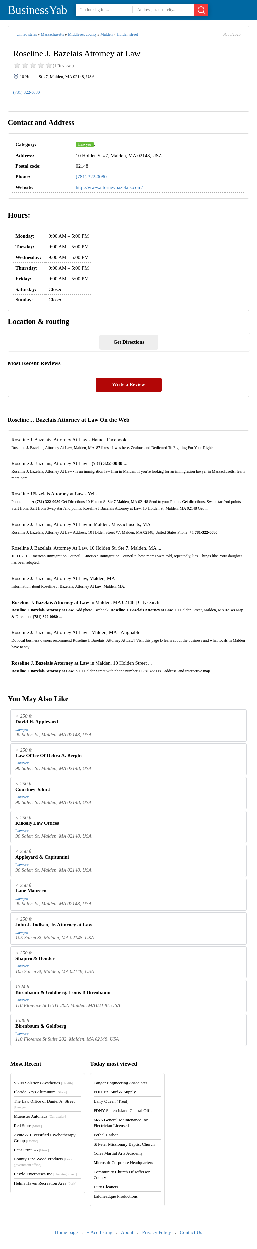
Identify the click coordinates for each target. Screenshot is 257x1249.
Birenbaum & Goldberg (40, 1026)
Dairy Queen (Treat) (111, 1101)
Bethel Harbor (106, 1134)
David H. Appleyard (36, 721)
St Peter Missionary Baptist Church (124, 1144)
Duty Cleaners (106, 1186)
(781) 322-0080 (26, 92)
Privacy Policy (156, 1232)
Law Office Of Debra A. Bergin (48, 755)
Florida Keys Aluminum (40, 1091)
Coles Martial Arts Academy (118, 1153)
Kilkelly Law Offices (37, 823)
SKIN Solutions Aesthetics (43, 1082)
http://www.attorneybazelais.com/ (109, 187)
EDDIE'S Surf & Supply (115, 1091)
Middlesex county (82, 34)
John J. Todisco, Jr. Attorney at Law (53, 924)
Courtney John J (33, 789)
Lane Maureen (30, 890)
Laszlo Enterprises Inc (45, 1173)
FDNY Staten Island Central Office (124, 1110)
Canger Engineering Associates (120, 1082)
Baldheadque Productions (116, 1196)
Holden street (127, 34)
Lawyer (84, 144)
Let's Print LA (31, 1149)
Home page (66, 1232)
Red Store (28, 1125)
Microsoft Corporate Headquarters (123, 1162)
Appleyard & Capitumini (42, 857)
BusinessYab (37, 10)
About (127, 1232)
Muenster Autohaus (40, 1116)
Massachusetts (52, 34)
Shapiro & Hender (35, 958)
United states (26, 34)
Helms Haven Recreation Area (45, 1183)
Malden (106, 34)
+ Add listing (99, 1232)
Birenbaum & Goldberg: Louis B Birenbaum (62, 992)
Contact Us (191, 1232)
